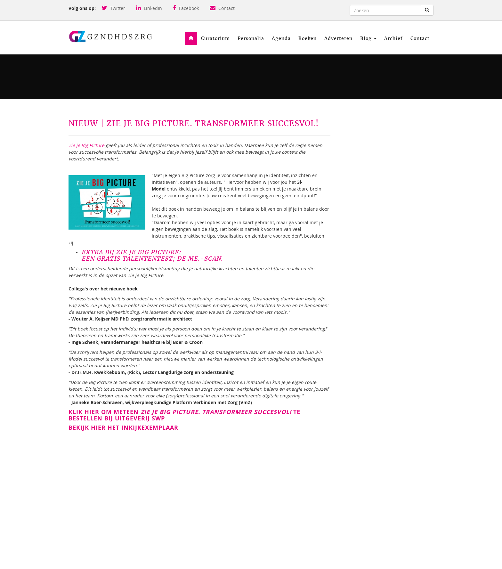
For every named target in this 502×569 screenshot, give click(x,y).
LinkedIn (149, 8)
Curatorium (215, 38)
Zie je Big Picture (86, 145)
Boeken (307, 38)
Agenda (281, 38)
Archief (393, 38)
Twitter (113, 8)
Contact (222, 8)
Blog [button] (368, 38)
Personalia (251, 38)
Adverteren (338, 38)
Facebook (186, 8)
